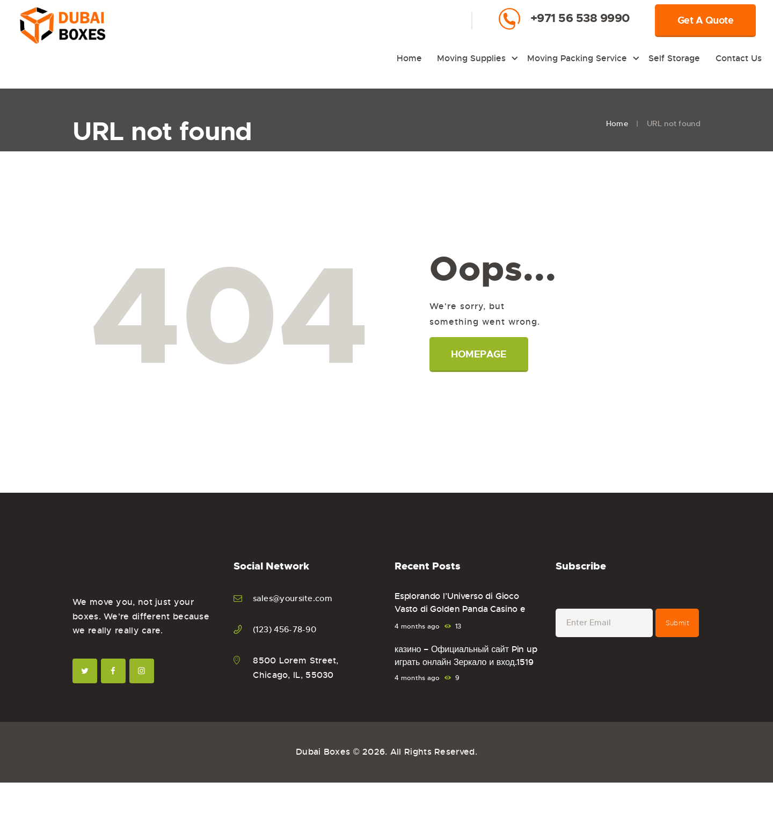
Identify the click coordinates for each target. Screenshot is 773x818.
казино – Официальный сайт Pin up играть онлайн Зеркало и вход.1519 (462, 664)
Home (617, 123)
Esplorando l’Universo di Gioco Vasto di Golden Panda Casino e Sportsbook (463, 611)
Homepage (479, 354)
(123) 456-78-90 (288, 629)
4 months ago (417, 626)
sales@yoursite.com (296, 598)
